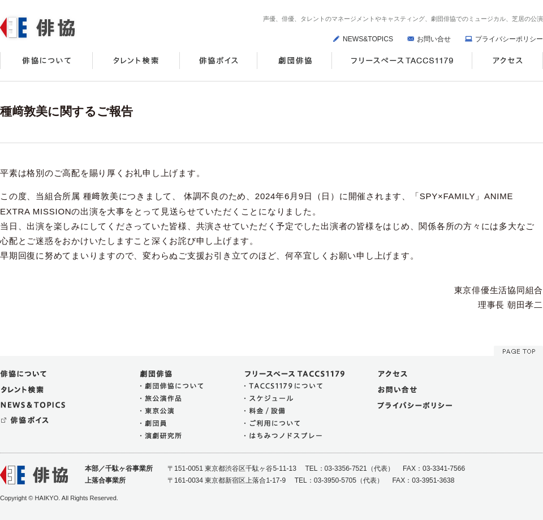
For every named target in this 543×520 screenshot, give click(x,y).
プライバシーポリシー (509, 39)
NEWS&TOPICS (368, 39)
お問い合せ (434, 39)
